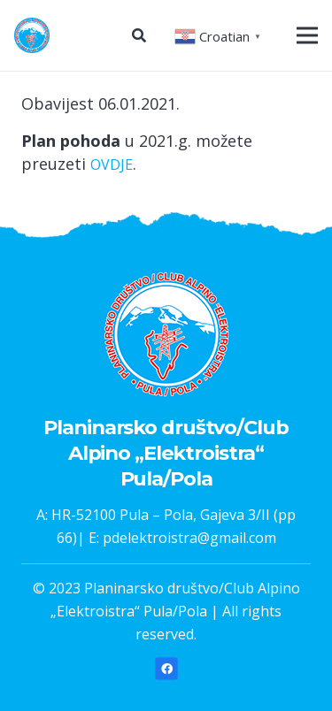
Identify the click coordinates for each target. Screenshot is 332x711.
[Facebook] (166, 669)
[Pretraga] (138, 35)
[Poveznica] (32, 35)
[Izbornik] (307, 35)
